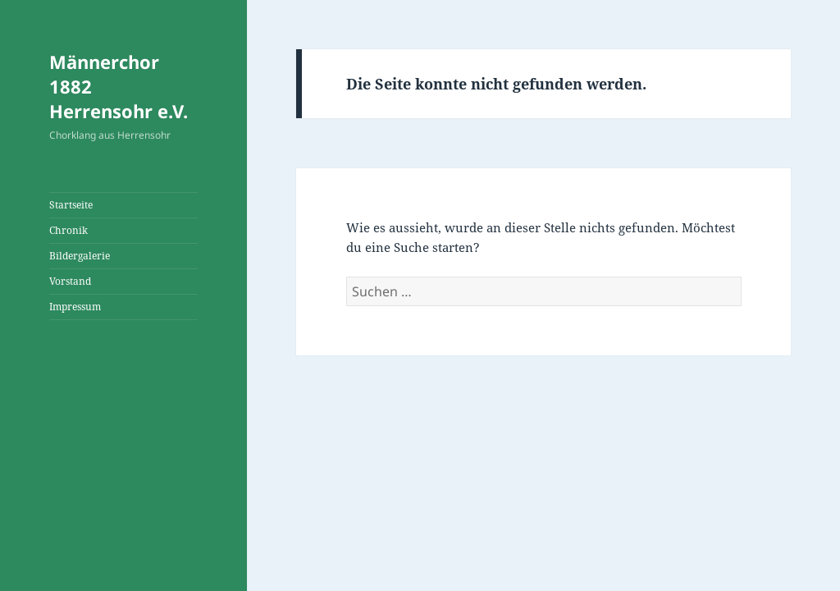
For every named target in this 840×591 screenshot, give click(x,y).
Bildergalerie (79, 256)
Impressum (75, 307)
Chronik (68, 230)
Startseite (71, 205)
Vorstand (70, 281)
